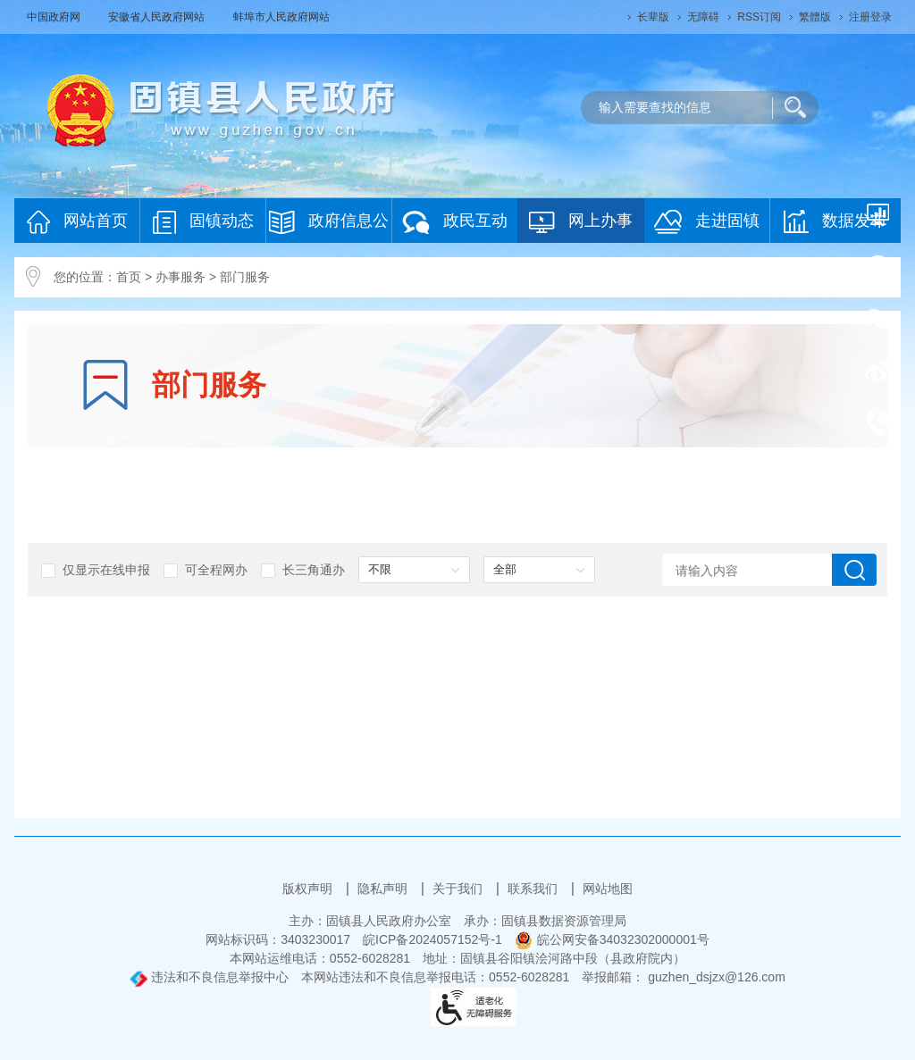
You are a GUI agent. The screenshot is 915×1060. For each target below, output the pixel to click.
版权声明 (309, 888)
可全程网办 (206, 570)
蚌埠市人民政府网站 (281, 17)
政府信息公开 (329, 226)
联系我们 (534, 888)
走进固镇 (707, 222)
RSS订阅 (759, 17)
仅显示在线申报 (95, 570)
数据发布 (835, 221)
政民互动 (455, 222)
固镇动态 (203, 222)
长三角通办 (303, 570)
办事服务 (180, 277)
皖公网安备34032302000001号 (612, 939)
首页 (128, 277)
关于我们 (459, 888)
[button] (653, 17)
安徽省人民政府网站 (157, 17)
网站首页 (77, 222)
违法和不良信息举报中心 (209, 977)
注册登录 (870, 17)
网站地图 (608, 888)
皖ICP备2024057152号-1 (432, 939)
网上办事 (581, 222)
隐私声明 (384, 888)
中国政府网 (55, 17)
